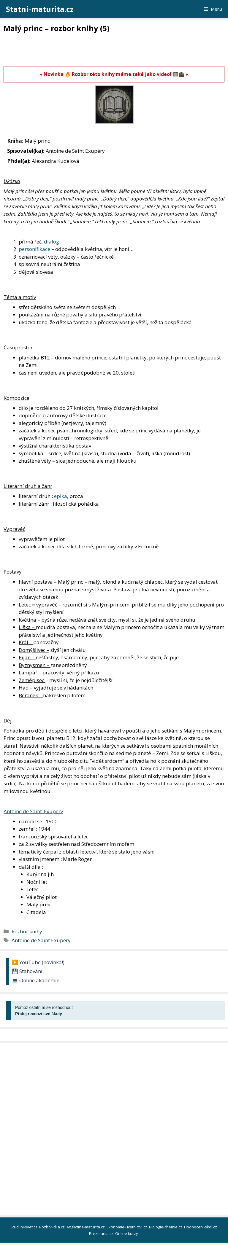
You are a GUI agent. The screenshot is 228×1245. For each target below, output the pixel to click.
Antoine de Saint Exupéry (41, 940)
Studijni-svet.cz (24, 1227)
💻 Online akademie (35, 980)
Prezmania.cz (101, 1233)
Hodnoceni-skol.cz (201, 1227)
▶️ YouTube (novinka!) (38, 962)
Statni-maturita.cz (40, 9)
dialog (51, 241)
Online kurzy (127, 1233)
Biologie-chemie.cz (166, 1227)
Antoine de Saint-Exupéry (33, 811)
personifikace (34, 249)
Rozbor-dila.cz (52, 1227)
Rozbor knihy (27, 931)
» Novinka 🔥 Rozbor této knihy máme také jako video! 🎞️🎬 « (114, 74)
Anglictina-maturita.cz (86, 1227)
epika (60, 496)
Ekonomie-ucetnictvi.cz (127, 1227)
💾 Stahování (27, 971)
